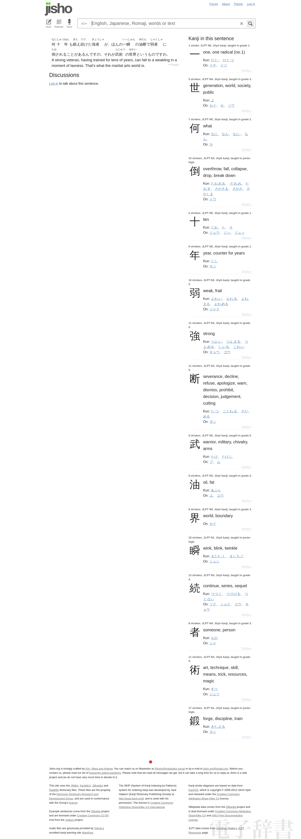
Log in (251, 4)
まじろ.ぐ (237, 556)
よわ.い (216, 298)
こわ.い (238, 346)
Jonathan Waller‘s (226, 828)
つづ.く (216, 593)
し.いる (223, 346)
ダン (212, 421)
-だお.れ (235, 183)
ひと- (215, 60)
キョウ (214, 352)
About (226, 4)
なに (214, 134)
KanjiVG (193, 790)
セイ (212, 105)
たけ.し (227, 456)
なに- (236, 134)
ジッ (227, 232)
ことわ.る (230, 411)
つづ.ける (233, 593)
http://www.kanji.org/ (131, 798)
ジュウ (214, 232)
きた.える (218, 726)
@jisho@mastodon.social (169, 768)
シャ (212, 643)
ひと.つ (228, 60)
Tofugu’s (99, 828)
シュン (214, 561)
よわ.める (221, 304)
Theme (238, 4)
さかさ (237, 188)
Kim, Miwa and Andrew (98, 768)
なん (225, 134)
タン (212, 731)
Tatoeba (175, 64)
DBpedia (231, 806)
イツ (223, 65)
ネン (212, 266)
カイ (212, 523)
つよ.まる (233, 341)
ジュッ (240, 232)
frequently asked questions (105, 772)
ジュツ (214, 694)
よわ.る (231, 298)
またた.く (218, 556)
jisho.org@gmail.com (215, 768)
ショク (225, 604)
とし (214, 261)
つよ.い (216, 341)
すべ (214, 689)
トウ (212, 199)
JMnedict (97, 785)
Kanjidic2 (85, 785)
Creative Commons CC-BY (93, 815)
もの (214, 638)
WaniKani (87, 832)
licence (73, 802)
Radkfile (54, 790)
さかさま (221, 188)
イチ (212, 65)
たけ (214, 456)
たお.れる (218, 183)
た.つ (214, 411)
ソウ (231, 105)
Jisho (58, 9)
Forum (213, 4)
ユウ (220, 495)
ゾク (212, 604)
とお (214, 227)
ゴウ (227, 352)
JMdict (74, 785)
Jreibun (69, 819)
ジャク (214, 309)
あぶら (216, 490)
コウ (238, 604)
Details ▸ (246, 70)
